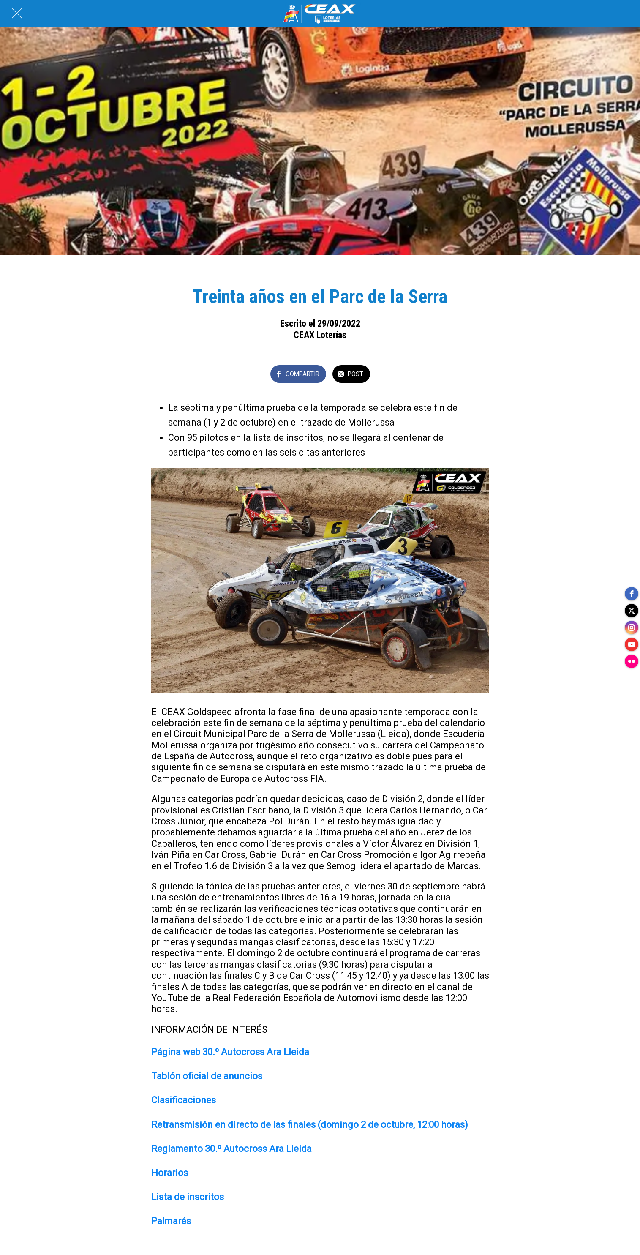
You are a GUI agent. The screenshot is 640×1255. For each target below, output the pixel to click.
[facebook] (631, 593)
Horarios (169, 1173)
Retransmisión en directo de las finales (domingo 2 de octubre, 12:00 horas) (309, 1124)
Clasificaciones (183, 1100)
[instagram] (631, 627)
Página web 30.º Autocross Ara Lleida (230, 1052)
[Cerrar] (17, 13)
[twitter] (631, 610)
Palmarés (171, 1221)
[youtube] (631, 644)
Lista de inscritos (187, 1197)
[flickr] (631, 661)
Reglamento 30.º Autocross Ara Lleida (231, 1148)
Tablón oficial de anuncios (206, 1076)
